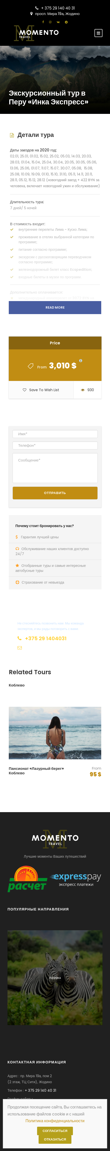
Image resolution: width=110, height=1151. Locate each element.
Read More (55, 307)
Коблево (17, 685)
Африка (55, 977)
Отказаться (55, 1139)
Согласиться (55, 1130)
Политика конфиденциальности (55, 1121)
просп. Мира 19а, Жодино (54, 13)
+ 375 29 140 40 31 (55, 8)
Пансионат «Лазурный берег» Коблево (36, 771)
